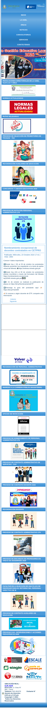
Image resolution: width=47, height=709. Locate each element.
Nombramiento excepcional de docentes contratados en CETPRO (22, 249)
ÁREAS (23, 25)
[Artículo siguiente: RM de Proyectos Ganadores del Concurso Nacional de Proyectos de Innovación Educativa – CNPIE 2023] (13, 301)
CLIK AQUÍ (9, 686)
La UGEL (23, 20)
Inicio (23, 15)
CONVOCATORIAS (23, 35)
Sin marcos (23, 317)
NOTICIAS (23, 30)
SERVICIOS (23, 40)
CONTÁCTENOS (23, 45)
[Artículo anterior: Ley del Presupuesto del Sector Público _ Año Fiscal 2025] (13, 299)
